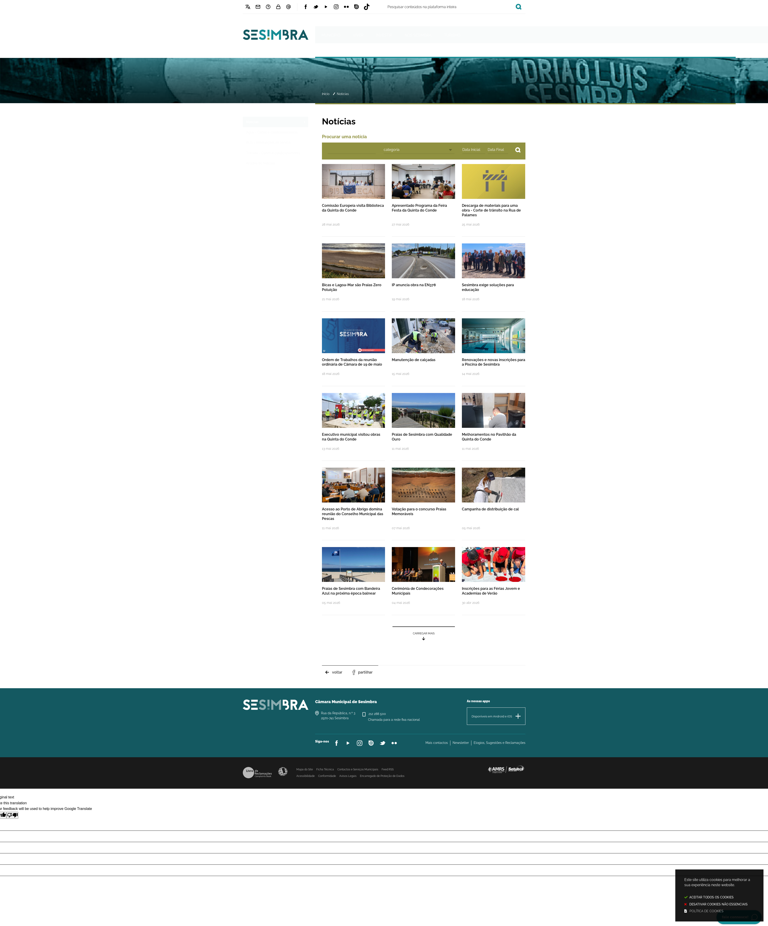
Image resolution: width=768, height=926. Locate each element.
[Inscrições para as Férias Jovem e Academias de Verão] (493, 580)
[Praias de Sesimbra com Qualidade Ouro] (423, 426)
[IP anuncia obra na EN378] (423, 277)
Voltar (337, 672)
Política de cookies (706, 911)
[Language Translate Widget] (248, 6)
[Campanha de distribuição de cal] (493, 504)
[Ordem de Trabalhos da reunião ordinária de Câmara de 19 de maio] (353, 352)
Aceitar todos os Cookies (711, 897)
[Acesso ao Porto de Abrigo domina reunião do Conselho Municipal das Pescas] (353, 504)
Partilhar (365, 672)
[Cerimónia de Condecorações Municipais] (423, 580)
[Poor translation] (12, 815)
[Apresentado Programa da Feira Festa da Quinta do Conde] (423, 200)
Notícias (343, 94)
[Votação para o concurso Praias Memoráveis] (423, 504)
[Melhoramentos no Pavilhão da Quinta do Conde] (493, 426)
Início (325, 94)
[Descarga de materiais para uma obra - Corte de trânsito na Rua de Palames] (493, 200)
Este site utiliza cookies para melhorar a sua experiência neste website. (719, 896)
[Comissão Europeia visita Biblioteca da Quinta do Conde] (353, 200)
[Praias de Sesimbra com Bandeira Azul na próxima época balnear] (353, 580)
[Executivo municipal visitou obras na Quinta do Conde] (353, 426)
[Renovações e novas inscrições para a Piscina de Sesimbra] (493, 352)
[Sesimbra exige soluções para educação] (493, 277)
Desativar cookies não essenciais (718, 904)
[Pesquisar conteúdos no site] (518, 150)
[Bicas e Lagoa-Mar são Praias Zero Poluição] (353, 277)
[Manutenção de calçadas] (423, 352)
